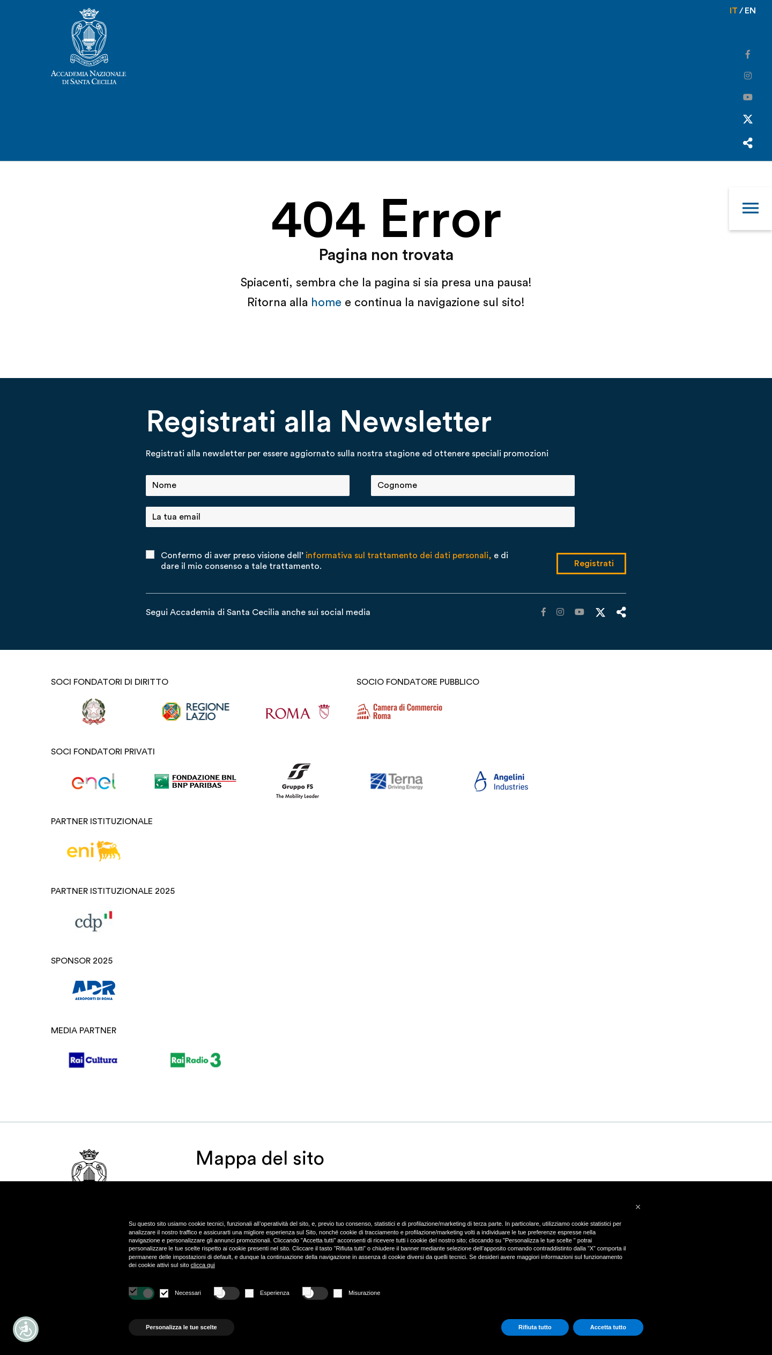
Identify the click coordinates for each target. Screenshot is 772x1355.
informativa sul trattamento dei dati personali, (399, 555)
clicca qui (203, 1265)
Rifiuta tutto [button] (535, 1327)
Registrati (594, 563)
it (734, 10)
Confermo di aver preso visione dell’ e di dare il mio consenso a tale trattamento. (334, 561)
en (750, 10)
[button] (638, 1207)
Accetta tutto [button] (608, 1327)
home (328, 302)
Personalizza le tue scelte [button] (181, 1327)
